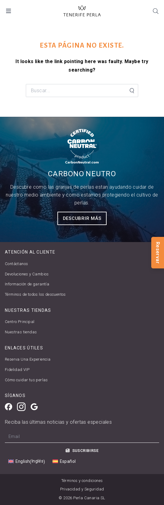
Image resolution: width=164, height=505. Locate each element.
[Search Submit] (131, 91)
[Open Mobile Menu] (8, 11)
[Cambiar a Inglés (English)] (26, 461)
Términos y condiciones (82, 480)
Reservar (158, 252)
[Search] (155, 11)
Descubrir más (82, 218)
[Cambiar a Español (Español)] (64, 461)
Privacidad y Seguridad (82, 489)
